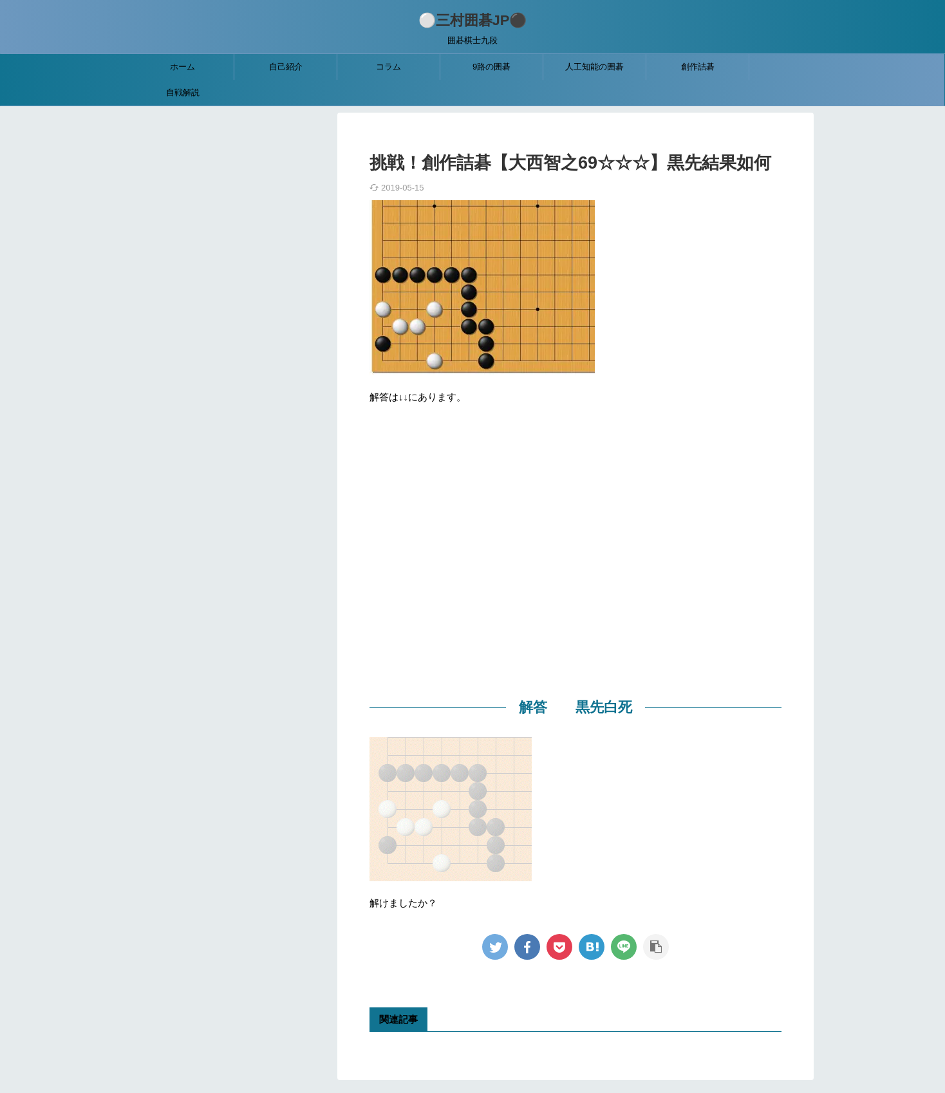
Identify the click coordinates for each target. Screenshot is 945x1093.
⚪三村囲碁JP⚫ (472, 20)
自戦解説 (183, 92)
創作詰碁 (698, 66)
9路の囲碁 (491, 66)
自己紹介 (286, 66)
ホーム (182, 66)
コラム (388, 66)
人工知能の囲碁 (594, 66)
